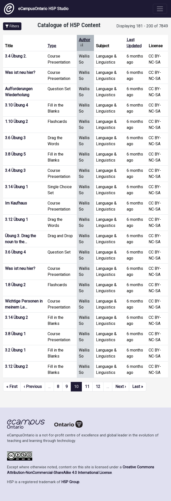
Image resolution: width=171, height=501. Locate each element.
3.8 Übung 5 (15, 154)
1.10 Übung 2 (16, 121)
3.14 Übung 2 (16, 317)
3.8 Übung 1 (15, 333)
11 (87, 386)
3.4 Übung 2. (15, 56)
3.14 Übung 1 (16, 186)
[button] (12, 26)
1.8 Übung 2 (15, 284)
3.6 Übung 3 (15, 137)
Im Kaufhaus (16, 203)
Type (52, 45)
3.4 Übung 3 (15, 170)
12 (98, 386)
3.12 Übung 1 (16, 219)
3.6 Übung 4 (15, 252)
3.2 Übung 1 (15, 350)
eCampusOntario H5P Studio (36, 8)
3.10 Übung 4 (16, 105)
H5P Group (70, 482)
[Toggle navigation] (160, 9)
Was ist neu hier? (20, 72)
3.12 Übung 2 (16, 366)
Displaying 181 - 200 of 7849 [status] (142, 26)
